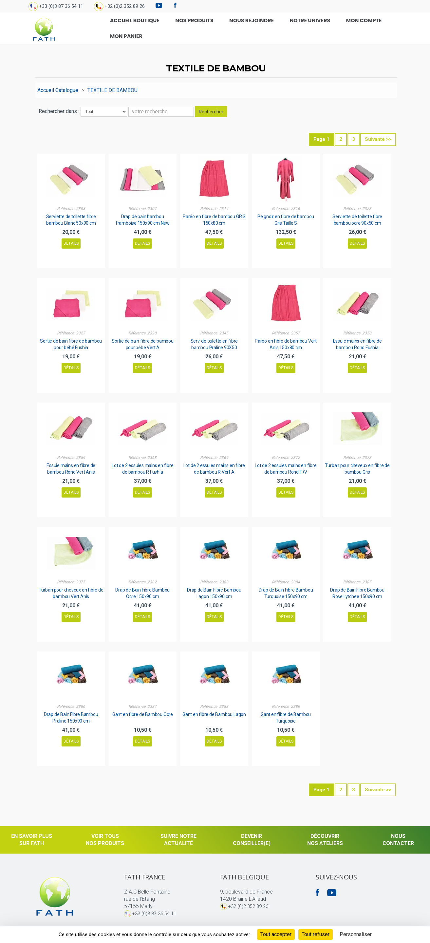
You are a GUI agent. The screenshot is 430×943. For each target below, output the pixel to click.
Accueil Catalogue (57, 88)
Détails (71, 241)
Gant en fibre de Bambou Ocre (142, 712)
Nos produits (194, 27)
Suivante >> (378, 138)
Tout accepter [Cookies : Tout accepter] (275, 934)
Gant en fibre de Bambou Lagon (214, 712)
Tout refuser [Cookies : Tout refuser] (315, 934)
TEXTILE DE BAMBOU (112, 88)
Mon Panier (382, 27)
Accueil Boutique (143, 27)
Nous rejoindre (243, 27)
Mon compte (340, 27)
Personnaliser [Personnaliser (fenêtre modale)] (356, 934)
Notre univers (294, 27)
